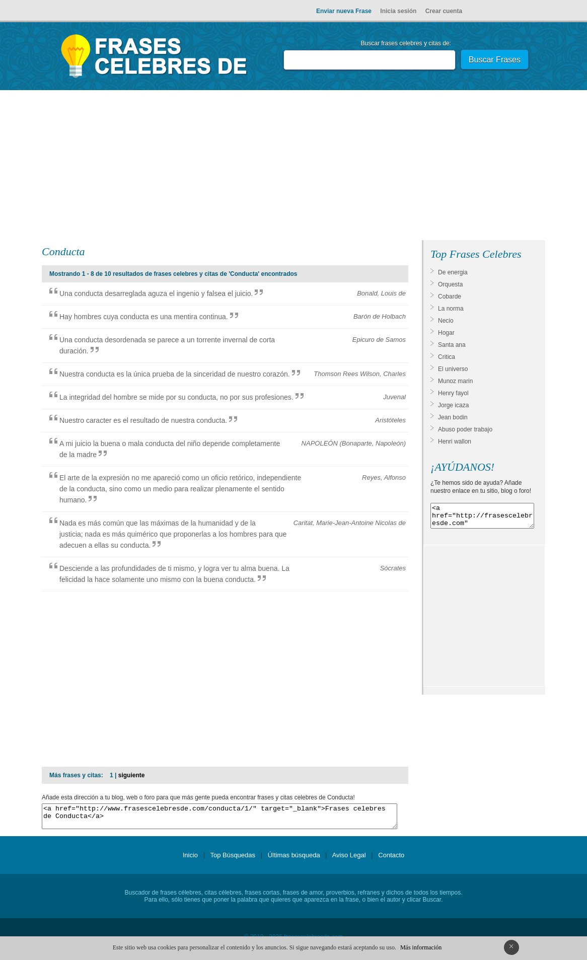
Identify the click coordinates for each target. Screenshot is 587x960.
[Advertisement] (293, 167)
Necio (446, 320)
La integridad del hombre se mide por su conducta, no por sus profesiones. (176, 397)
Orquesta (450, 284)
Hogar (446, 332)
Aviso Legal (349, 859)
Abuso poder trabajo (465, 429)
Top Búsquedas (232, 859)
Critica (446, 356)
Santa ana (452, 344)
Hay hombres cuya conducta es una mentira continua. (143, 317)
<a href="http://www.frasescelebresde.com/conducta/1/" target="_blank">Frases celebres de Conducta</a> (219, 818)
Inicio (190, 859)
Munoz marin (455, 381)
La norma (451, 308)
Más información (421, 947)
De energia (453, 272)
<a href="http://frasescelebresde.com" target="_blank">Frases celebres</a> (482, 518)
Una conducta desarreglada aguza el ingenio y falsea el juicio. (156, 293)
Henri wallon (454, 441)
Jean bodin (453, 417)
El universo (453, 369)
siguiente (131, 775)
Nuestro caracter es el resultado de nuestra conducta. (143, 420)
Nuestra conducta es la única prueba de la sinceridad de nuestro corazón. (174, 374)
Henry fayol (453, 393)
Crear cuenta (443, 11)
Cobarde (449, 296)
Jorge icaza (453, 405)
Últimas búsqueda (294, 859)
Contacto (391, 859)
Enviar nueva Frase (344, 11)
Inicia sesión (398, 11)
